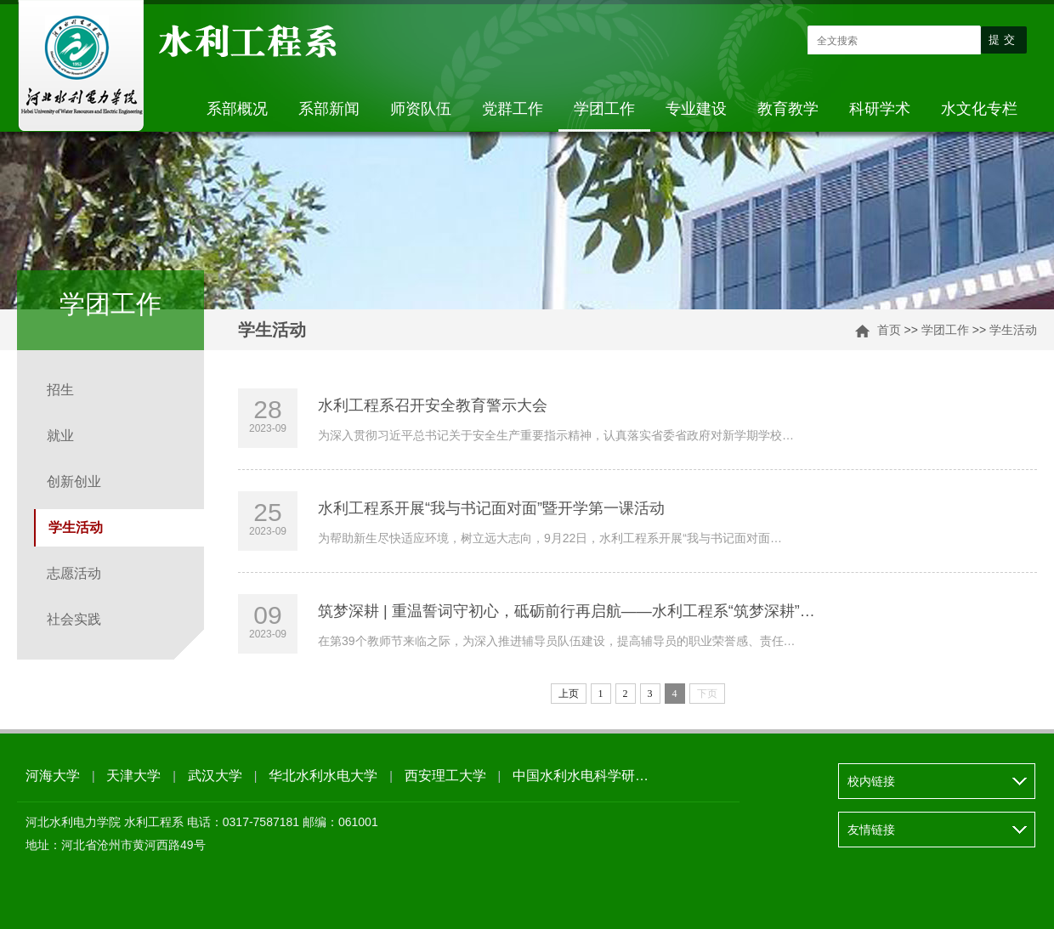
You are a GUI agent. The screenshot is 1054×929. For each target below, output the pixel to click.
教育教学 (788, 108)
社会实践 (74, 619)
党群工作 (512, 108)
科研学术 (879, 108)
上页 (568, 694)
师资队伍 (420, 108)
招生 (60, 389)
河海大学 (53, 775)
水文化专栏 (979, 108)
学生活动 (1013, 330)
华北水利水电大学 (323, 775)
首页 (889, 330)
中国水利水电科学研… (581, 775)
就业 (60, 435)
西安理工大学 (445, 775)
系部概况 (237, 108)
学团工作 (604, 108)
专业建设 (696, 108)
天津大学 (133, 775)
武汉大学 (215, 775)
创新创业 (74, 481)
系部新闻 (329, 108)
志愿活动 (74, 573)
